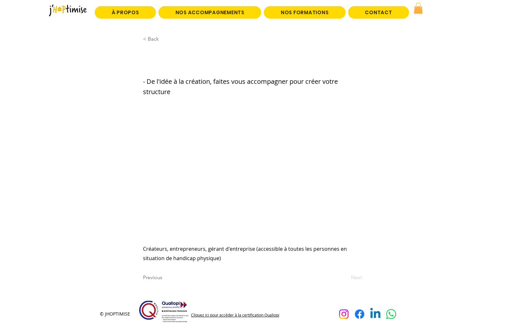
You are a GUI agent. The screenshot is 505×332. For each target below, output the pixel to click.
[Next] (346, 277)
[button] (418, 8)
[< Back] (164, 39)
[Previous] (164, 277)
